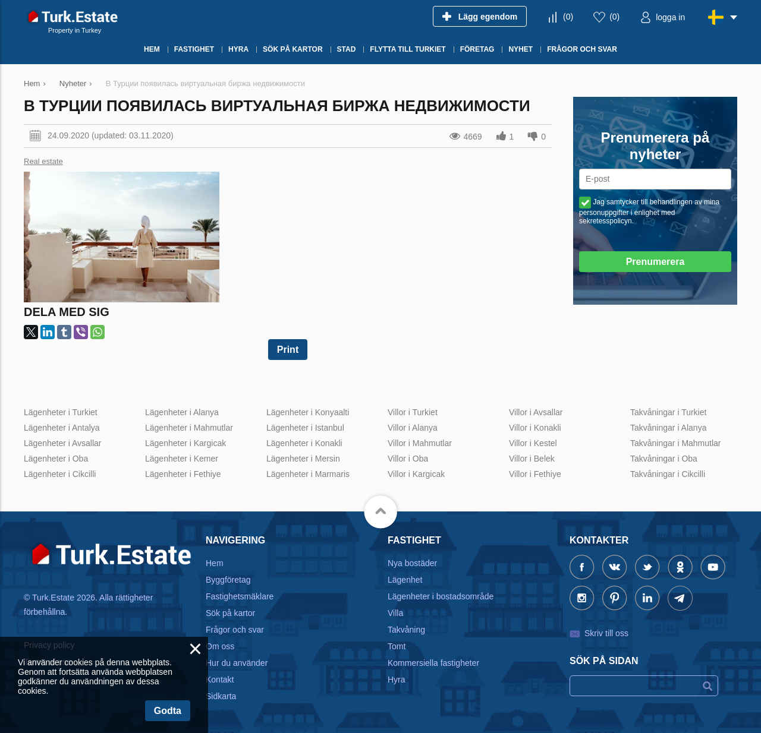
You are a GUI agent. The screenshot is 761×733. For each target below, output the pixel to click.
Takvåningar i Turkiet (668, 412)
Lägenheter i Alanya (182, 412)
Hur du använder (237, 663)
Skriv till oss (606, 633)
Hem (215, 563)
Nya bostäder (412, 563)
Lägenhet (405, 579)
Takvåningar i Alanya (668, 427)
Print (287, 350)
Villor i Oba (408, 458)
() (568, 16)
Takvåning (406, 629)
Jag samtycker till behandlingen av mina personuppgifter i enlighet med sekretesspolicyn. (649, 211)
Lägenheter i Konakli (304, 443)
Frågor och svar (235, 629)
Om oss (220, 646)
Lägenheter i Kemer (181, 458)
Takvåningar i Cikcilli (667, 474)
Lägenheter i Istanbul (305, 427)
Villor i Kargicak (416, 474)
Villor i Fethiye (535, 474)
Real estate (43, 161)
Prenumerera (655, 262)
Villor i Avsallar (536, 412)
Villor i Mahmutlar (420, 443)
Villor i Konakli (535, 427)
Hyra (396, 679)
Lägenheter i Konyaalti (307, 412)
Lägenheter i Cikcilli (60, 474)
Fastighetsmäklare (239, 596)
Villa (395, 613)
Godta (167, 711)
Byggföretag (228, 579)
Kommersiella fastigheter (433, 663)
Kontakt (220, 679)
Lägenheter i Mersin (303, 458)
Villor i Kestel (533, 443)
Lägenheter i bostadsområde (440, 596)
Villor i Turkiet (413, 412)
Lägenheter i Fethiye (183, 474)
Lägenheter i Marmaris (308, 474)
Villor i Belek (532, 458)
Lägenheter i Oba (56, 458)
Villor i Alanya (413, 427)
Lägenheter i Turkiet (61, 412)
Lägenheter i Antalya (62, 427)
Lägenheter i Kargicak (185, 443)
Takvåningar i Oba (663, 458)
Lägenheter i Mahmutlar (189, 427)
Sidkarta (221, 696)
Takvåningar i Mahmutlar (675, 443)
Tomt (396, 646)
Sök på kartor (230, 613)
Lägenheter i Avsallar (63, 443)
